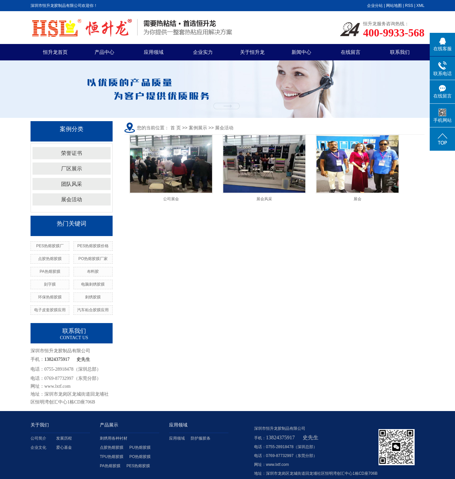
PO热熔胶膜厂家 (93, 258)
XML (420, 5)
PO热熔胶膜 (140, 456)
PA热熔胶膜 (50, 271)
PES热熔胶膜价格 (93, 246)
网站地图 (394, 5)
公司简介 (38, 438)
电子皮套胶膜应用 (50, 310)
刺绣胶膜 (93, 297)
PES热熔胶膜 (138, 466)
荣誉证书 (71, 153)
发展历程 (64, 438)
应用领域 (153, 52)
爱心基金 (64, 447)
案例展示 (198, 127)
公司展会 (171, 199)
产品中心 (104, 52)
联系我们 (400, 52)
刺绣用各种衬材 (113, 438)
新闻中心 (301, 52)
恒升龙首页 (55, 52)
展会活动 (71, 199)
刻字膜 (50, 284)
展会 (357, 199)
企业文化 (38, 447)
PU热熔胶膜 (140, 447)
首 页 (175, 127)
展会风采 (264, 199)
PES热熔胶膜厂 (50, 246)
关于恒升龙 (252, 52)
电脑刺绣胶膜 (93, 284)
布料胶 (93, 271)
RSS (409, 5)
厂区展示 (71, 168)
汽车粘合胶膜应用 (93, 310)
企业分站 (375, 5)
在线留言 (350, 52)
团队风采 (71, 184)
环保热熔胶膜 (50, 297)
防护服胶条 (200, 438)
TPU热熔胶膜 (111, 456)
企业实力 (203, 52)
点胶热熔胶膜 (50, 258)
